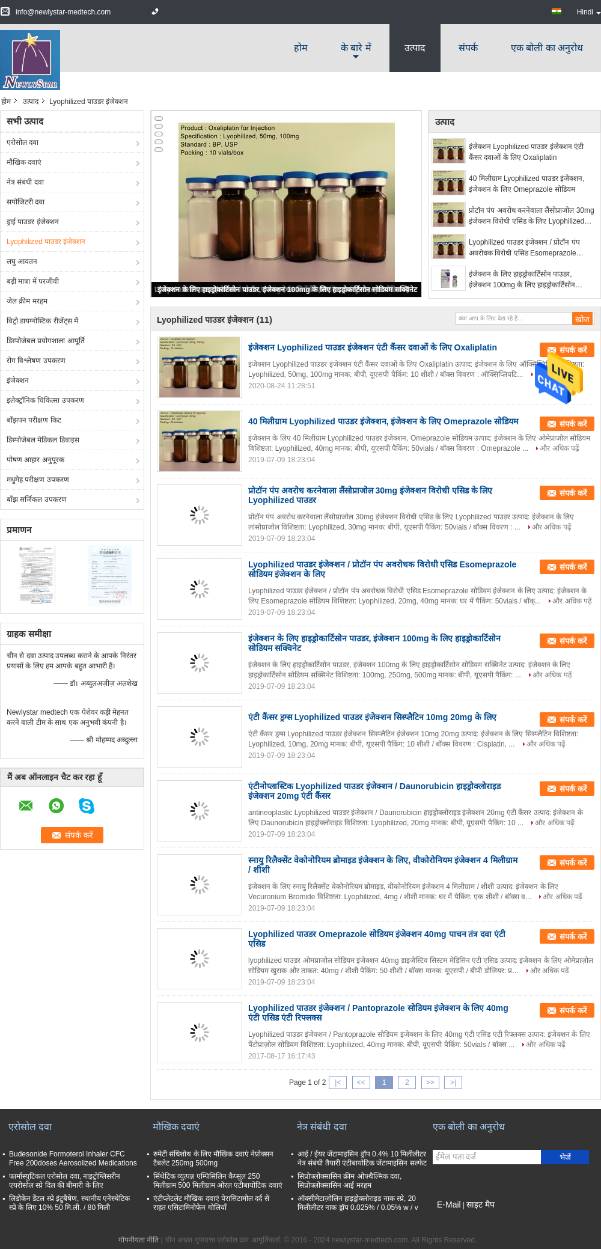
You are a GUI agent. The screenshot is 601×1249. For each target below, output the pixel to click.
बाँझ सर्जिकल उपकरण (37, 499)
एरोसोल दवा (22, 142)
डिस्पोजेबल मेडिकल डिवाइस (43, 440)
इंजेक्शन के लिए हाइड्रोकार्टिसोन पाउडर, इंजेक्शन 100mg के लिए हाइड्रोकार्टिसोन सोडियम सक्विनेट (286, 290)
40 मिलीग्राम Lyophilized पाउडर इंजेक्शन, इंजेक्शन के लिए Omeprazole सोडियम (527, 184)
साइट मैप (480, 1204)
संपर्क (468, 48)
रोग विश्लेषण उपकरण (36, 360)
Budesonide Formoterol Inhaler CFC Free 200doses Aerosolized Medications (73, 1158)
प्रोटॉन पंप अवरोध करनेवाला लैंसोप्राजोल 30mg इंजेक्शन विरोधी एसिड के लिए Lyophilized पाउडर (531, 216)
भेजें (565, 1157)
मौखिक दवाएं (24, 162)
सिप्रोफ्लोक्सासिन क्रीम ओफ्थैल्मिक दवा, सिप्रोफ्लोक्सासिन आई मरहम (349, 1180)
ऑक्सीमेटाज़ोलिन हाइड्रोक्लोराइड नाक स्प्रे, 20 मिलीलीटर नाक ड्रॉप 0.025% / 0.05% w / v (357, 1203)
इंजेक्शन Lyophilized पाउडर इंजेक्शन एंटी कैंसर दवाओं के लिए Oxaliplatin (526, 152)
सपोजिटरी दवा (25, 202)
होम (301, 48)
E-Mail (449, 1204)
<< (361, 1082)
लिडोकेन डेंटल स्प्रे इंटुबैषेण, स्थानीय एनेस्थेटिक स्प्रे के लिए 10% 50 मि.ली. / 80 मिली (69, 1203)
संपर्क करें (573, 424)
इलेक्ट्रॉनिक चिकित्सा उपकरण (45, 400)
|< (338, 1082)
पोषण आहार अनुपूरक (35, 460)
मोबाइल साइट (454, 1219)
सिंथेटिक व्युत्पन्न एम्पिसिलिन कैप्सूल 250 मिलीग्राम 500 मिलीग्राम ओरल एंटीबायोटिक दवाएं (217, 1180)
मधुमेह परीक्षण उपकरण (38, 479)
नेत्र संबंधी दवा (25, 182)
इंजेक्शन (18, 380)
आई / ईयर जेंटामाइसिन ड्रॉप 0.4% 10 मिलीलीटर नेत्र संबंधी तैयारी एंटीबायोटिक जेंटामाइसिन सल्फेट (362, 1158)
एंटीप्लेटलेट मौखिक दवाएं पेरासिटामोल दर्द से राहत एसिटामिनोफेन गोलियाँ (211, 1203)
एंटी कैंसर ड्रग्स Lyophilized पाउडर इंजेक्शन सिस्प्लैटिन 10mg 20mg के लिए (372, 717)
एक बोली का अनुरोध (547, 48)
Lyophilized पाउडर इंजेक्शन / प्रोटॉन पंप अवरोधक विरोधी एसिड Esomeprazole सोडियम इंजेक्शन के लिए (524, 248)
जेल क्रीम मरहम (27, 301)
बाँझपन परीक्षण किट (34, 420)
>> (430, 1082)
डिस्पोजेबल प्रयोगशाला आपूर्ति (46, 341)
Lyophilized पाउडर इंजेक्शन (46, 241)
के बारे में (356, 48)
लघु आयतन (22, 261)
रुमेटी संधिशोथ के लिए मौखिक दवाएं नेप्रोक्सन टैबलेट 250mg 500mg (213, 1158)
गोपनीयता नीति (138, 1240)
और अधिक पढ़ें (559, 448)
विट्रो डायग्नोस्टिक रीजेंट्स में (42, 321)
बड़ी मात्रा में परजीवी (33, 281)
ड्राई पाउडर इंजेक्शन (33, 222)
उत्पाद (415, 48)
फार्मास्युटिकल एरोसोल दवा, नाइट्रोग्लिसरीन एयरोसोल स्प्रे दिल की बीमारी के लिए (64, 1180)
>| (453, 1082)
